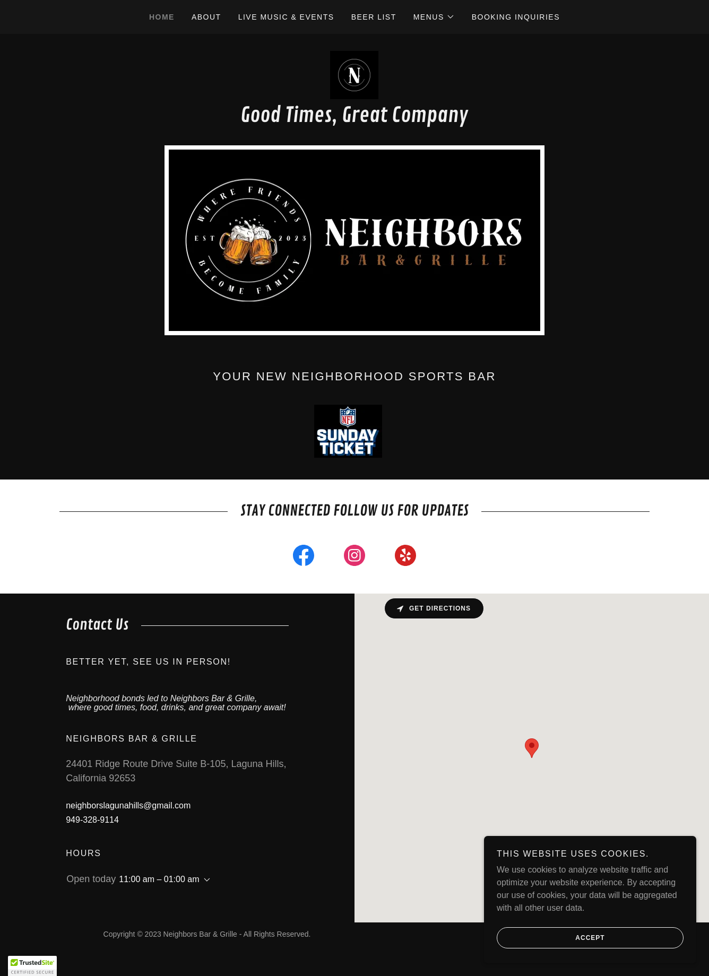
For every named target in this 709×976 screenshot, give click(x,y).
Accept (551, 937)
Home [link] (162, 17)
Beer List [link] (373, 17)
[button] (434, 17)
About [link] (206, 17)
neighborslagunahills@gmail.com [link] (128, 805)
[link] (354, 74)
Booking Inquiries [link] (516, 17)
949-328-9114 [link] (92, 819)
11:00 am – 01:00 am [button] (159, 879)
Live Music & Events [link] (286, 17)
